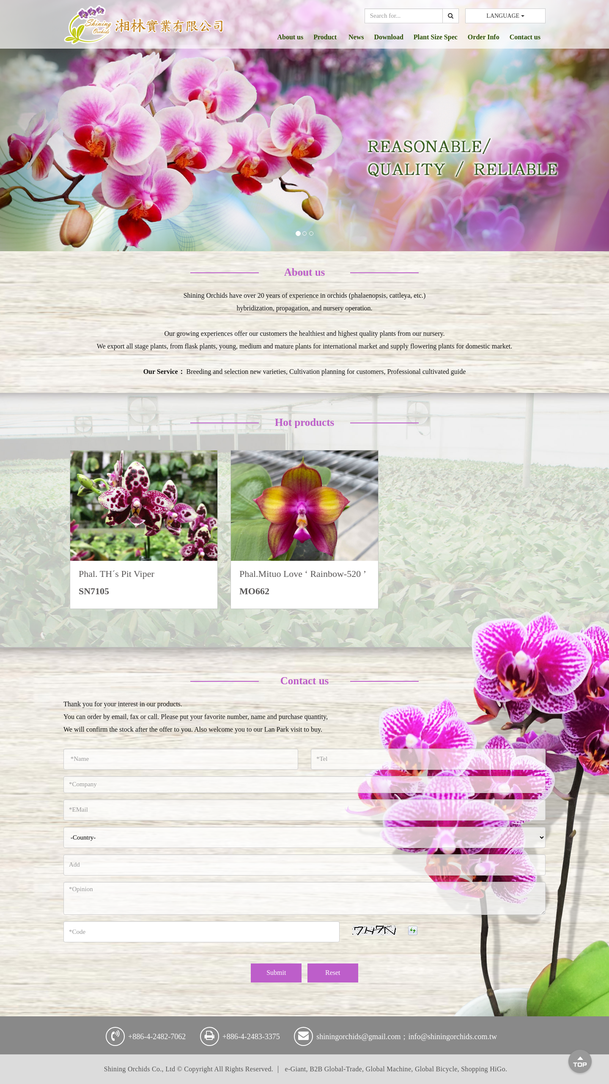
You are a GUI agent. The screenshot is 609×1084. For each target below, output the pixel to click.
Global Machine (388, 1069)
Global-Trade (343, 1069)
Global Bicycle (436, 1069)
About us (290, 37)
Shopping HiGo (483, 1069)
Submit (276, 972)
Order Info (483, 37)
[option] (144, 529)
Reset (332, 972)
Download (388, 37)
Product (325, 37)
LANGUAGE (505, 16)
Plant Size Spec (436, 37)
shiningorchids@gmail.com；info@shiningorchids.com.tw (406, 1036)
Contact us (525, 37)
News (356, 37)
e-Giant (295, 1069)
